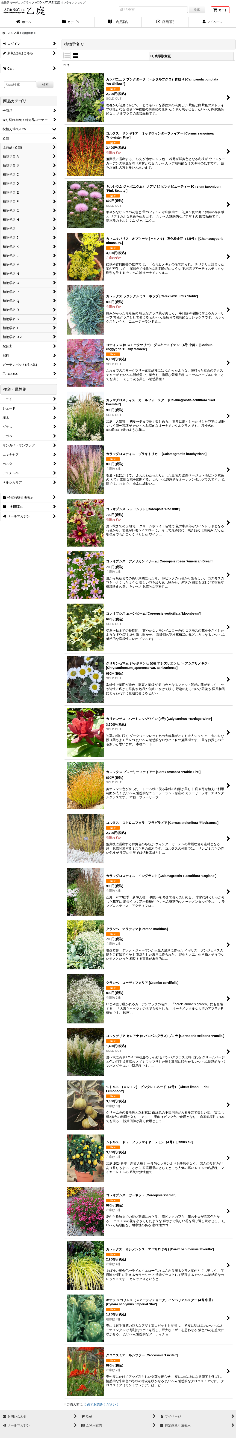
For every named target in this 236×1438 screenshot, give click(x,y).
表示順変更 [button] (160, 56)
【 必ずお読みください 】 (101, 1404)
